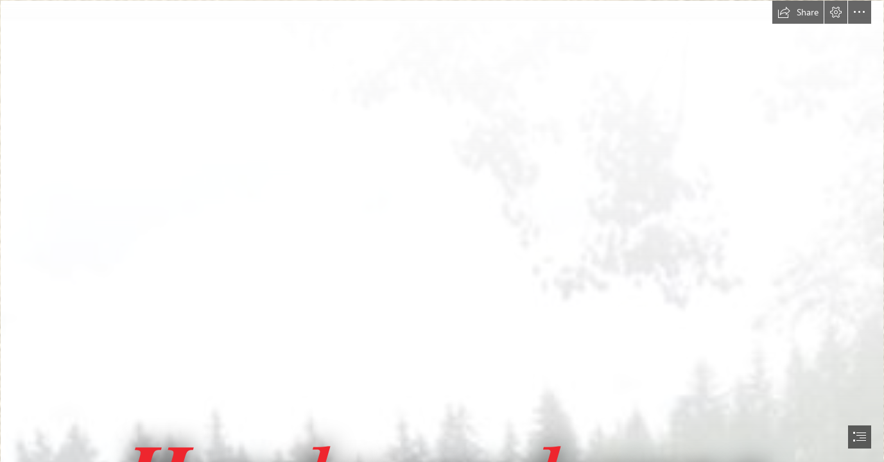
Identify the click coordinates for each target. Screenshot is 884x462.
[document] (442, 231)
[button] (798, 12)
